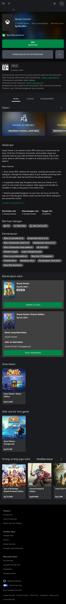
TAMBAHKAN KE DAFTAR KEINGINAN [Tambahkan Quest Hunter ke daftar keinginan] (27, 54)
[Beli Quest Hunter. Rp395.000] (33, 43)
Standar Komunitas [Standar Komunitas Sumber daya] (9, 544)
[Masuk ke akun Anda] (62, 3)
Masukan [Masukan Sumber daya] (6, 540)
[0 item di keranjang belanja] (55, 3)
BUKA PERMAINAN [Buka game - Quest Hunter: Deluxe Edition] (33, 352)
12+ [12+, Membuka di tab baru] (14, 66)
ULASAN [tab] (30, 98)
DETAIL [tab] (16, 98)
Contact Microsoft (9, 595)
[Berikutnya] (61, 108)
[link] (14, 386)
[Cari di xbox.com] (9, 3)
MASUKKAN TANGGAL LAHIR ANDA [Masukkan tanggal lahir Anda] (24, 131)
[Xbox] (7, 9)
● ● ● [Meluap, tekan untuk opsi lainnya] (59, 54)
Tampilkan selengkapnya (13, 203)
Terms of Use (34, 595)
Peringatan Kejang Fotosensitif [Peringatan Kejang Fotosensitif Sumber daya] (13, 548)
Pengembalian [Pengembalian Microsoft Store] (7, 569)
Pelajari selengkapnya (50, 77)
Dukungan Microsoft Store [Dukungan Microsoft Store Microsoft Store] (11, 565)
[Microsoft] (33, 2)
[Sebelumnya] (56, 108)
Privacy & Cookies (22, 595)
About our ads (54, 595)
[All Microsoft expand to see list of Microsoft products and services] (3, 3)
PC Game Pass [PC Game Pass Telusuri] (8, 515)
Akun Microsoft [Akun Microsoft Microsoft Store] (8, 560)
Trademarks (44, 595)
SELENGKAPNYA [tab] (47, 98)
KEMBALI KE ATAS (33, 304)
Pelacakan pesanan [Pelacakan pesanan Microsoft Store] (9, 573)
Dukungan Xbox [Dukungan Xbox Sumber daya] (8, 535)
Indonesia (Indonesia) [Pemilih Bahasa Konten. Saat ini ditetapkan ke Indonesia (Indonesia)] (14, 581)
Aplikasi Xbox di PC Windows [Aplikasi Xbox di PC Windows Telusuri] (12, 523)
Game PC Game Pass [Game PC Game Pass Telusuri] (10, 519)
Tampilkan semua (45, 458)
